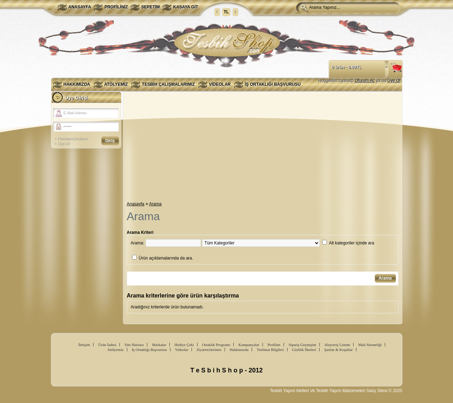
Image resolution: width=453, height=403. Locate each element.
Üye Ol (393, 80)
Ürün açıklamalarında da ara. (166, 258)
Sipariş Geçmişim (302, 345)
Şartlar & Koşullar (338, 349)
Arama (155, 203)
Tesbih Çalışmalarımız (168, 84)
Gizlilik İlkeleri (304, 349)
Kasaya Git (185, 7)
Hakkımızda (77, 84)
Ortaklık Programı (216, 345)
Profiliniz (116, 7)
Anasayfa (80, 7)
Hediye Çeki (184, 345)
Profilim (273, 345)
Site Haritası (134, 345)
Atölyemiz (116, 84)
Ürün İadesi (107, 345)
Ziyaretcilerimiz (208, 349)
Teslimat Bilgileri (270, 349)
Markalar (159, 345)
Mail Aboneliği (370, 345)
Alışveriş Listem (337, 345)
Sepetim (150, 7)
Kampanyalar (249, 345)
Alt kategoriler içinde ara (351, 243)
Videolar (220, 84)
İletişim (84, 345)
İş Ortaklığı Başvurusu (273, 84)
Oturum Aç (365, 80)
